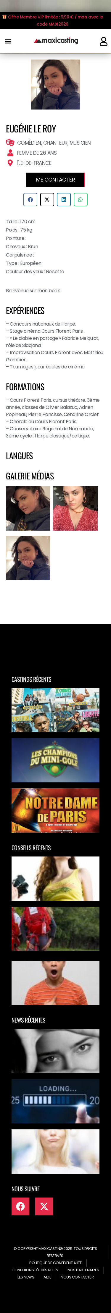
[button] (8, 41)
